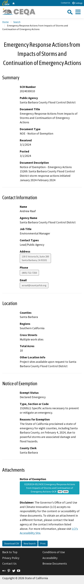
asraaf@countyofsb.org (34, 285)
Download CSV (11, 543)
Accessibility (50, 558)
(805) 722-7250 (29, 272)
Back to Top (9, 552)
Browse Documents (54, 563)
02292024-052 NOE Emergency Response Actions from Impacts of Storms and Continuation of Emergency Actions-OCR (49, 488)
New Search (30, 543)
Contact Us (65, 3)
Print (43, 543)
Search (16, 21)
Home (5, 21)
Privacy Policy (10, 558)
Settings (77, 3)
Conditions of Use (53, 552)
